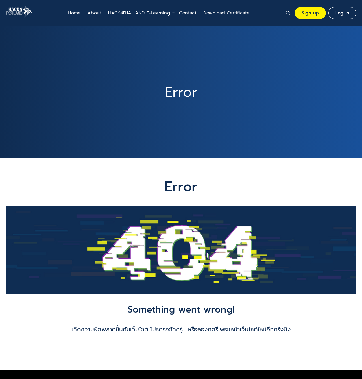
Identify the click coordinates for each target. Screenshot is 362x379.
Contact (187, 13)
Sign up (310, 13)
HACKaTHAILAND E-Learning (139, 13)
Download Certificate (226, 13)
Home (74, 13)
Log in (342, 13)
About (94, 13)
